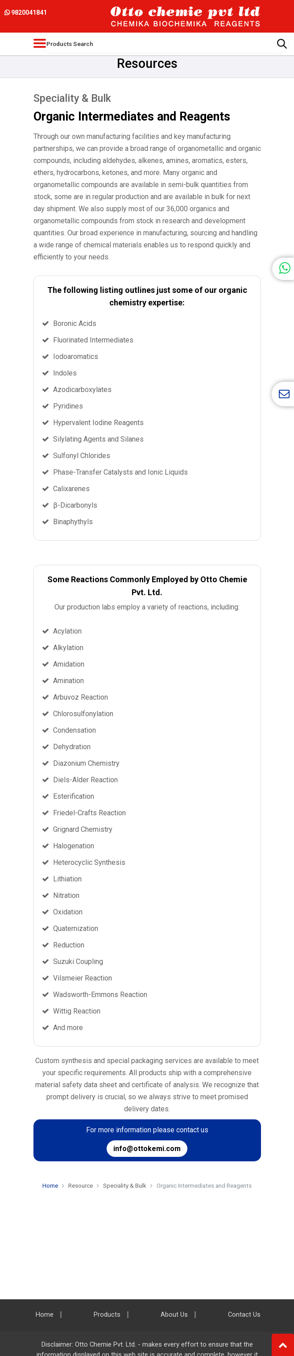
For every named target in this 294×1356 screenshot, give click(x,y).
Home (50, 1185)
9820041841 (25, 12)
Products (107, 1314)
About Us (174, 1314)
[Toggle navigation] (39, 43)
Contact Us (244, 1314)
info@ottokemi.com (147, 1148)
